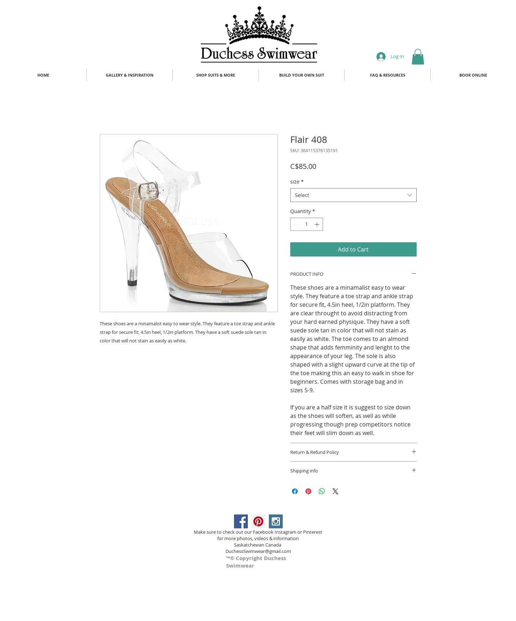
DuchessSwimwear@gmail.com (258, 551)
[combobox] (353, 195)
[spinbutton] (306, 224)
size (297, 181)
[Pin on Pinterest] (308, 491)
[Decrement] (295, 224)
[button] (417, 56)
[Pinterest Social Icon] (258, 521)
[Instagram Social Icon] (276, 521)
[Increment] (317, 224)
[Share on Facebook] (295, 491)
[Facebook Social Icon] (241, 521)
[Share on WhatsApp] (322, 491)
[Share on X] (335, 491)
